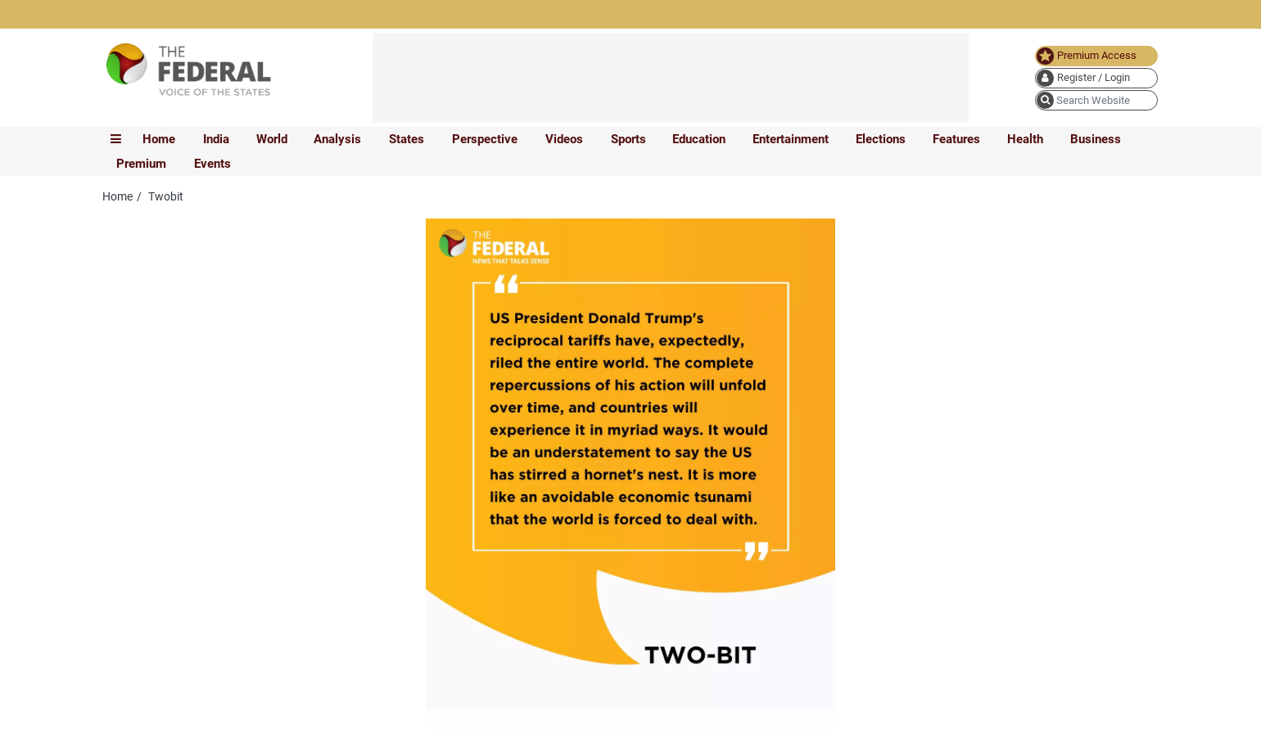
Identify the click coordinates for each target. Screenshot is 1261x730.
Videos (564, 139)
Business (1095, 139)
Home (158, 139)
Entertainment (791, 139)
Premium (141, 163)
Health (1025, 139)
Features (956, 139)
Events (212, 163)
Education (698, 139)
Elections (881, 139)
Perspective (485, 139)
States (406, 139)
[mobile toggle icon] (115, 139)
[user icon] (1096, 78)
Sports (628, 139)
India (216, 139)
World (271, 139)
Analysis (337, 139)
